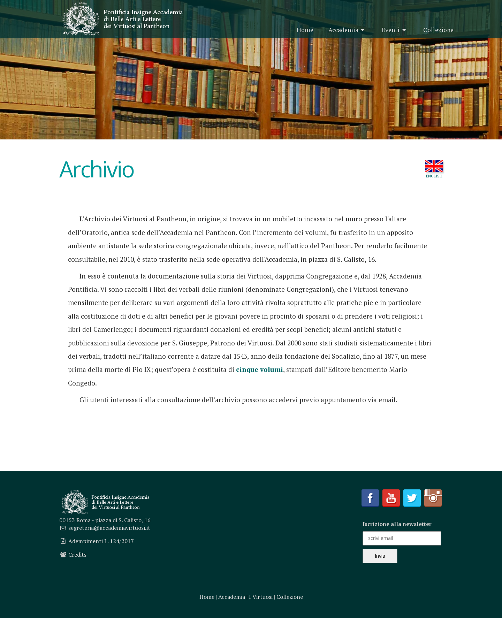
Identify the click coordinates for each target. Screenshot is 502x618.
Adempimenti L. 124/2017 (101, 541)
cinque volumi (259, 369)
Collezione (438, 30)
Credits (77, 554)
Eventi (395, 30)
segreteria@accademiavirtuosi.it (109, 528)
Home (305, 30)
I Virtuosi (261, 597)
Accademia (347, 30)
